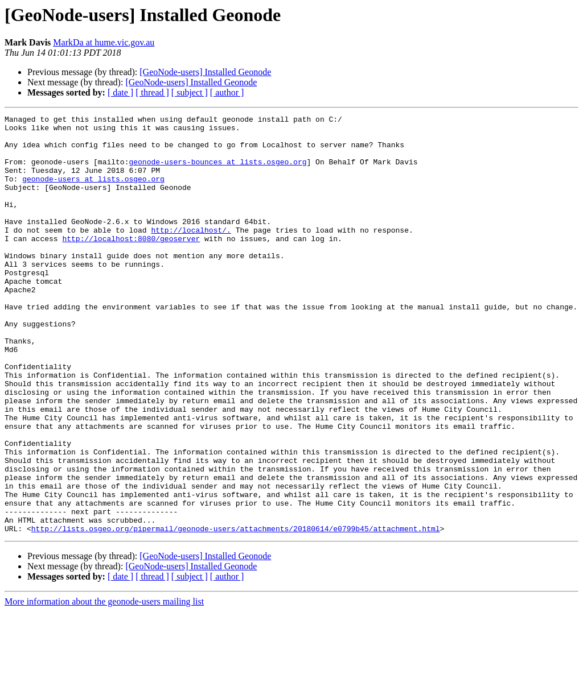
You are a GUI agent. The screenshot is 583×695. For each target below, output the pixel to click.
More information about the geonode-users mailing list (104, 685)
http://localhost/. (191, 254)
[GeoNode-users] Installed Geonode (205, 72)
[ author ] (227, 92)
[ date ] (120, 92)
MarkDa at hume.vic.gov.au (103, 42)
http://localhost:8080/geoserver (131, 264)
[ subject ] (189, 92)
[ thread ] (152, 92)
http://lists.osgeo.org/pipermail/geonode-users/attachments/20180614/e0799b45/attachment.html (235, 612)
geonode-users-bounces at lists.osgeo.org (217, 172)
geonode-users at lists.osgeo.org (93, 192)
